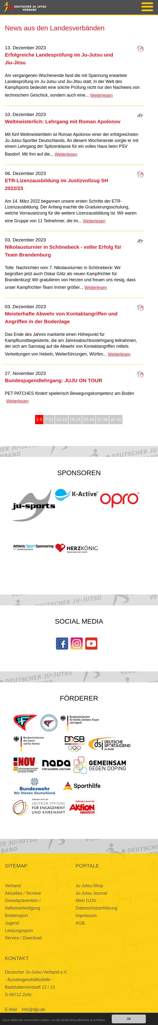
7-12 (49, 419)
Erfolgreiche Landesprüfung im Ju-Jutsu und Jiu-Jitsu (59, 58)
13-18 (61, 419)
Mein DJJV (86, 900)
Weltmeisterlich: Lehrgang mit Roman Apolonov (63, 121)
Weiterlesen (101, 95)
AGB (80, 923)
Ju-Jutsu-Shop (89, 885)
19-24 (75, 419)
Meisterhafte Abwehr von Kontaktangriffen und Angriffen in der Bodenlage (61, 317)
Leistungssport (19, 930)
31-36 (102, 419)
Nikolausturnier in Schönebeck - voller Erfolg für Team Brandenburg (63, 250)
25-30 (88, 419)
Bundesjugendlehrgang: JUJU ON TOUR (53, 380)
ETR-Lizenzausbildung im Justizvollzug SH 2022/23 (56, 184)
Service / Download (23, 937)
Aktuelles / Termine (23, 893)
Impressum (86, 915)
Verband (13, 885)
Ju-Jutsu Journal (91, 893)
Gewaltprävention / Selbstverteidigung (23, 904)
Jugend (12, 923)
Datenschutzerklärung (96, 908)
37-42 (116, 419)
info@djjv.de (33, 1009)
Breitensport (16, 915)
